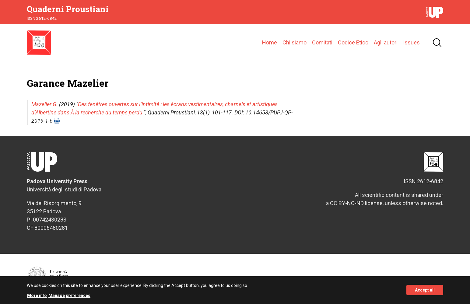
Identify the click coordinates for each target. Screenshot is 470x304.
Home (269, 42)
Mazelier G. (44, 104)
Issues (411, 42)
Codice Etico (353, 42)
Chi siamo (294, 42)
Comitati (322, 42)
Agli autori (386, 42)
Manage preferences (69, 297)
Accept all (425, 292)
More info (37, 297)
